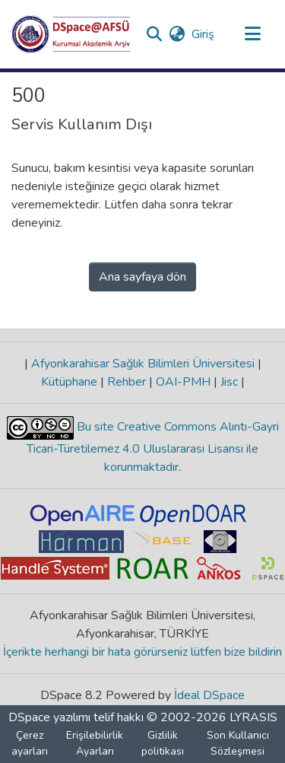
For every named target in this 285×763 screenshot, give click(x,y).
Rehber (126, 382)
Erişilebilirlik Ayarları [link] (94, 743)
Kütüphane (70, 382)
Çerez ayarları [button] (29, 743)
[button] (71, 34)
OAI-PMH (183, 382)
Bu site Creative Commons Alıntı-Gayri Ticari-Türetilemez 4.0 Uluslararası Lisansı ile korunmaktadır (153, 446)
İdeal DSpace (209, 695)
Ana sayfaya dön (142, 277)
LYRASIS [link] (253, 717)
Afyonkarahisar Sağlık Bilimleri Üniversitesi (143, 363)
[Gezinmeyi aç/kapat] (252, 34)
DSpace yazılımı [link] (49, 717)
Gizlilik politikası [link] (162, 743)
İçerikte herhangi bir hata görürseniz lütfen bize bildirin (142, 652)
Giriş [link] (204, 34)
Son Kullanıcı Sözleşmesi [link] (238, 743)
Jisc (229, 382)
